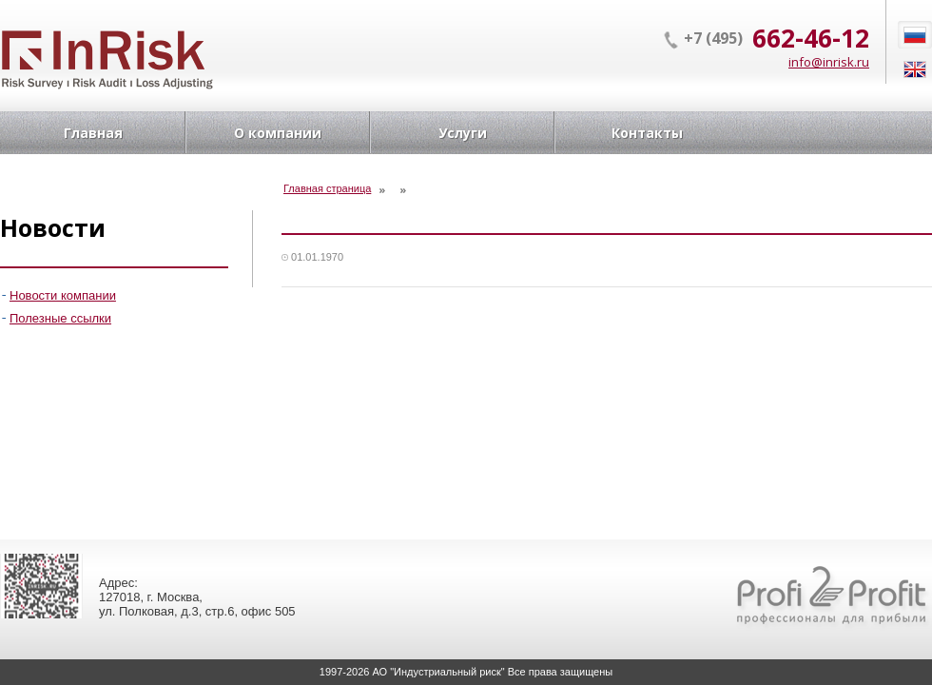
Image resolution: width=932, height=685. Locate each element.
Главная (93, 133)
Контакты (647, 133)
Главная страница (327, 188)
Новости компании (63, 295)
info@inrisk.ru (828, 61)
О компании (277, 133)
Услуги (462, 133)
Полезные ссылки (60, 318)
